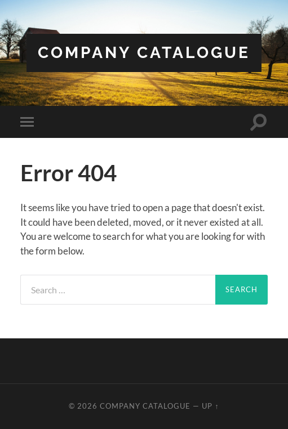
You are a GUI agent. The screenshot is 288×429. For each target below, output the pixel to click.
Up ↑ (210, 405)
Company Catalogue (144, 52)
